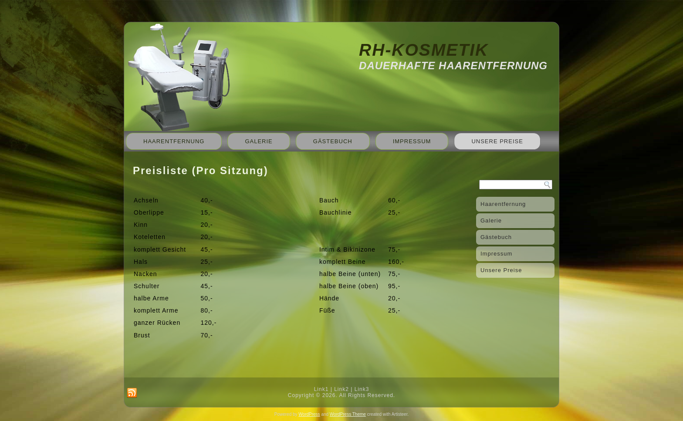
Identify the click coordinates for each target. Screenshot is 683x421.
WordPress (309, 414)
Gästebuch (332, 141)
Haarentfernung (173, 141)
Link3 (362, 389)
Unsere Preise (497, 141)
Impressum (412, 141)
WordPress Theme (348, 414)
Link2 (341, 389)
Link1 (321, 389)
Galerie (258, 141)
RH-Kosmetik (423, 49)
